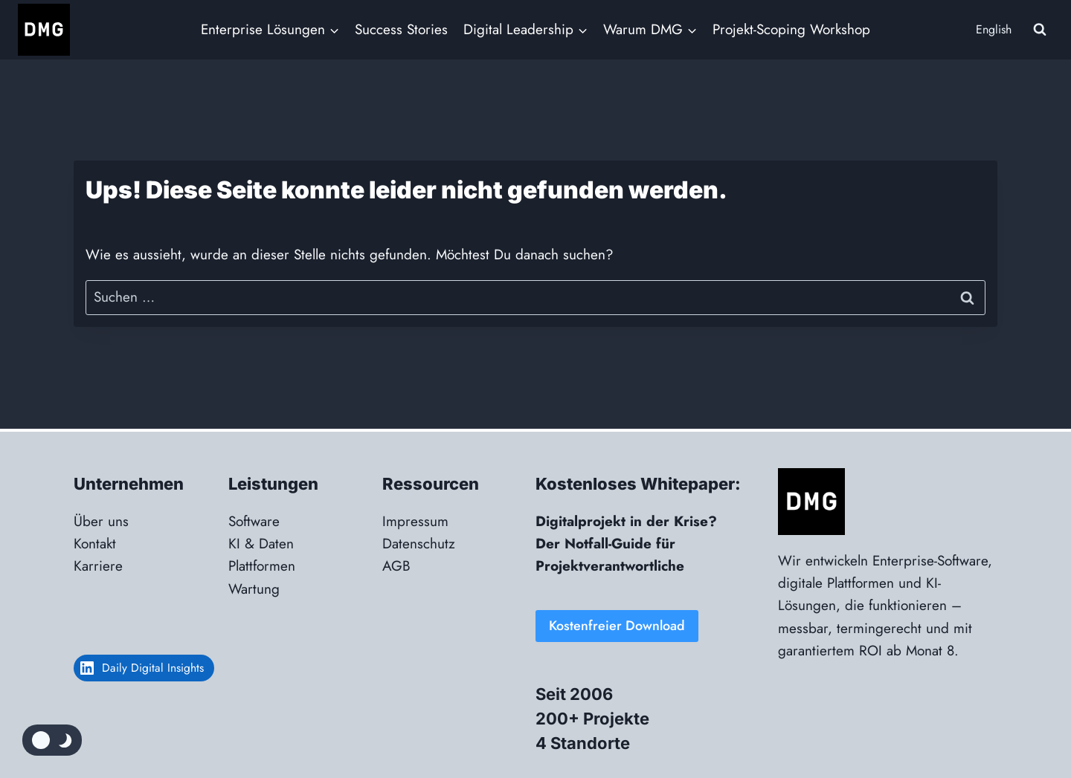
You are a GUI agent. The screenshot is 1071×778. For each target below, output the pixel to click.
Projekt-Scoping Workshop (791, 29)
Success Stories (401, 29)
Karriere (98, 566)
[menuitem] (992, 30)
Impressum (415, 521)
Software (254, 521)
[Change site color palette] (52, 740)
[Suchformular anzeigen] (1039, 29)
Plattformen (261, 566)
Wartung (254, 589)
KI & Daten (261, 544)
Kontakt (95, 544)
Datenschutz (418, 544)
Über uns (101, 521)
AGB (396, 566)
